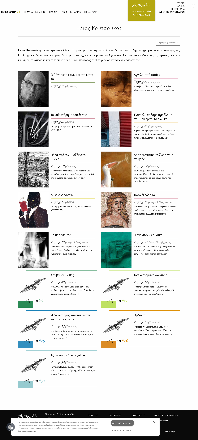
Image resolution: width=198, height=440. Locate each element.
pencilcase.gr (170, 431)
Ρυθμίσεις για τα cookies (123, 430)
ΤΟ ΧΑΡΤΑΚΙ (75, 12)
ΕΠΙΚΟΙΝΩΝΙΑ (178, 9)
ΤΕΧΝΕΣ (63, 12)
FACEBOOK (93, 415)
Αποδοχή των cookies (122, 423)
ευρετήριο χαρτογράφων (168, 43)
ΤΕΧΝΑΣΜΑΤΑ (90, 12)
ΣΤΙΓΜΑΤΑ (28, 12)
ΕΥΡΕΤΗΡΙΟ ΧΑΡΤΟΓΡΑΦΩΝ (172, 12)
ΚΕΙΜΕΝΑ (52, 12)
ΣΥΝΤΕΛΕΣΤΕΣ (138, 415)
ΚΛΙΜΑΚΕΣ (40, 12)
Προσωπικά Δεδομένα (166, 415)
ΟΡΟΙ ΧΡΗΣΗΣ (161, 421)
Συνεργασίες (115, 415)
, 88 (27, 415)
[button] (10, 427)
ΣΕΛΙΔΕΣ (180, 3)
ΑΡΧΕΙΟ (181, 6)
